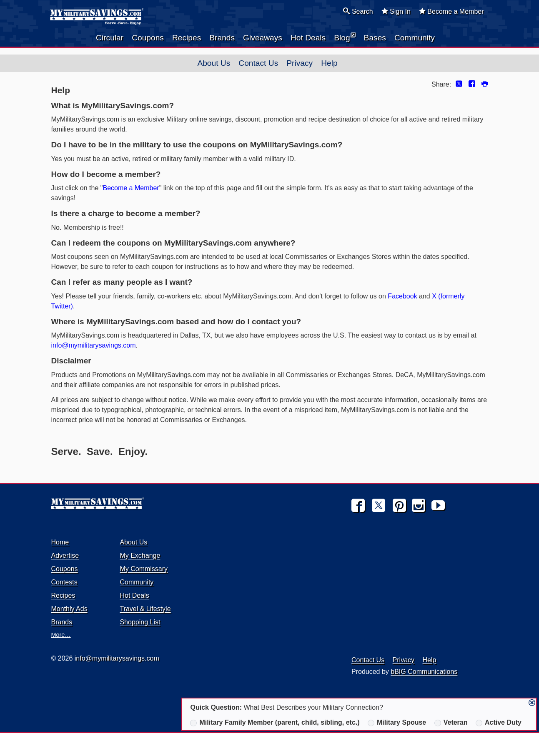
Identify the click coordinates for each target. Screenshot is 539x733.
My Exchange (140, 555)
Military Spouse (397, 722)
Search (358, 11)
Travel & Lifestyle (145, 608)
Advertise (65, 555)
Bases (375, 37)
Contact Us (258, 63)
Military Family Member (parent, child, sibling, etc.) (274, 722)
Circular (109, 37)
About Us (213, 63)
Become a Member (451, 11)
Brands (222, 37)
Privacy (299, 63)
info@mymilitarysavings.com (93, 345)
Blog (344, 37)
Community (414, 37)
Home (60, 542)
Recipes (186, 37)
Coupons (148, 37)
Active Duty (498, 722)
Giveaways (262, 37)
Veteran (451, 722)
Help (329, 63)
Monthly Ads (69, 608)
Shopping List (140, 622)
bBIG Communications (424, 671)
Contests (64, 582)
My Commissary (144, 568)
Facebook (402, 296)
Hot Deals (308, 37)
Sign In (396, 11)
